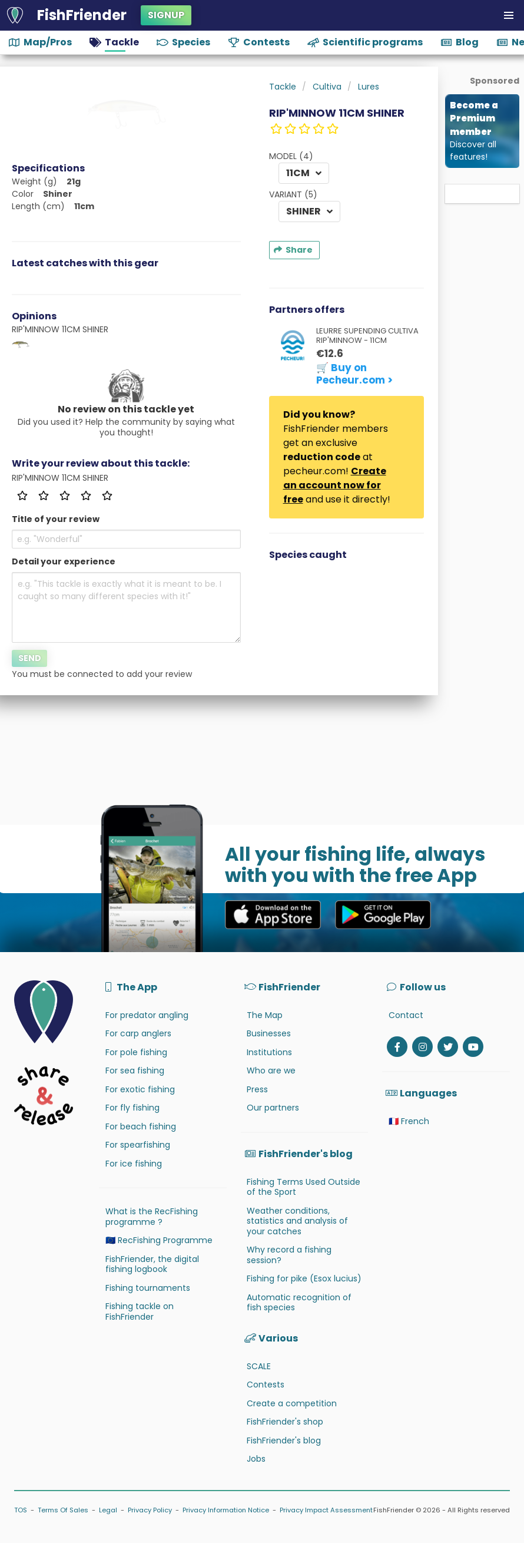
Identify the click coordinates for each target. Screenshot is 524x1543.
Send (29, 658)
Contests (265, 1384)
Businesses (269, 1033)
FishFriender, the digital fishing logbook (152, 1264)
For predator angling (146, 1015)
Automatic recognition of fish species (299, 1302)
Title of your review (56, 519)
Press (257, 1089)
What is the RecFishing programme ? (151, 1216)
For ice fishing (133, 1163)
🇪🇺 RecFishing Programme (159, 1240)
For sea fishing (134, 1070)
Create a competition (292, 1403)
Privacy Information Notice (226, 1510)
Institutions (269, 1052)
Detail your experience (63, 561)
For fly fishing (132, 1108)
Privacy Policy (150, 1510)
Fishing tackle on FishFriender (139, 1311)
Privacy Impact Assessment (326, 1510)
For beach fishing (140, 1126)
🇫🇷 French (409, 1121)
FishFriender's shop (285, 1422)
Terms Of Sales (63, 1510)
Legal (108, 1510)
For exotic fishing (140, 1089)
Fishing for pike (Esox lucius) (304, 1278)
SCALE (259, 1366)
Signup (166, 15)
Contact (406, 1015)
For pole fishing (136, 1052)
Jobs (256, 1459)
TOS (20, 1510)
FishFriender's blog (284, 1440)
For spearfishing (137, 1145)
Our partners (273, 1108)
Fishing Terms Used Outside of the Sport (303, 1187)
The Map (265, 1015)
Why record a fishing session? (289, 1255)
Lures (368, 86)
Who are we (271, 1070)
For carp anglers (138, 1033)
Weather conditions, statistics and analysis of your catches (297, 1221)
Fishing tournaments (147, 1288)
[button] (508, 15)
